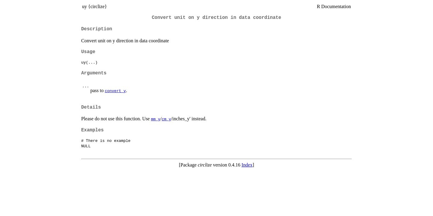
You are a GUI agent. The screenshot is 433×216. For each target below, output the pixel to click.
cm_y (166, 119)
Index (246, 164)
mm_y (155, 119)
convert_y (115, 90)
